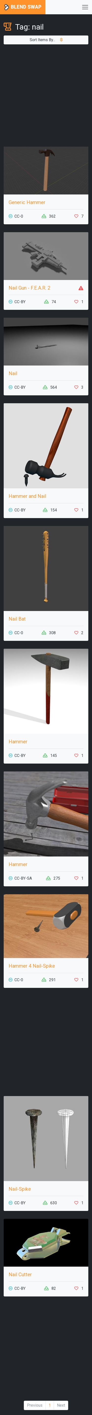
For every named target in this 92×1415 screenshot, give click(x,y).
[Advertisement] (46, 95)
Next (61, 1405)
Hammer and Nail (27, 496)
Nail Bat (17, 619)
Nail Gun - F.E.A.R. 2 (29, 288)
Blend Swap (22, 7)
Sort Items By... (46, 39)
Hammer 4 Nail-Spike (32, 966)
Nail (13, 373)
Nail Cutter (20, 1274)
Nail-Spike (20, 1189)
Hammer (18, 742)
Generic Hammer (27, 202)
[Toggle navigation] (85, 7)
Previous (34, 1405)
